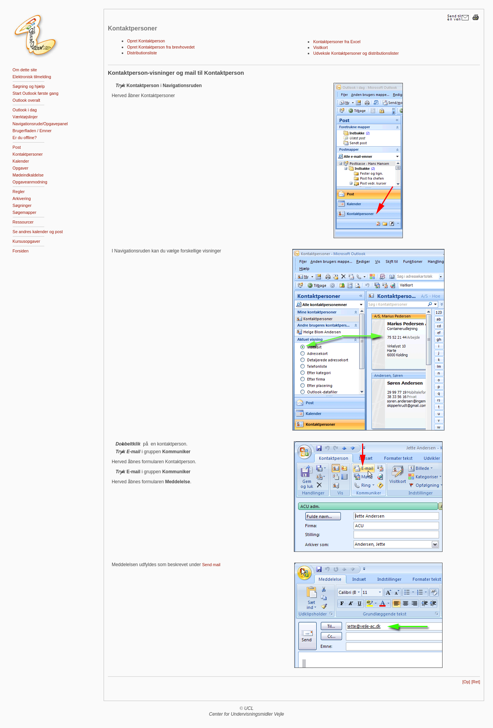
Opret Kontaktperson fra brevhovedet (161, 47)
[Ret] (475, 681)
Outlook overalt (26, 100)
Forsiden (21, 251)
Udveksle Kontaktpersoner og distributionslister (356, 53)
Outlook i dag (25, 110)
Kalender (21, 161)
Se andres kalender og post (38, 231)
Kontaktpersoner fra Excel (337, 41)
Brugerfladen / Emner (32, 130)
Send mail (211, 564)
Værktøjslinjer (25, 116)
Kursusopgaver (26, 241)
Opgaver (21, 168)
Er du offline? (25, 137)
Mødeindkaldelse (28, 175)
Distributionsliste (142, 52)
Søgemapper (25, 212)
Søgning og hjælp (29, 86)
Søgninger (22, 205)
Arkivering (22, 198)
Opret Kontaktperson (146, 41)
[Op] (466, 681)
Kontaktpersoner (28, 154)
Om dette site (25, 69)
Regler (19, 191)
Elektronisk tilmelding (32, 76)
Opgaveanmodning (30, 182)
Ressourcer (23, 222)
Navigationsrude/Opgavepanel (40, 123)
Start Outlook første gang (36, 93)
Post (17, 147)
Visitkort (320, 47)
